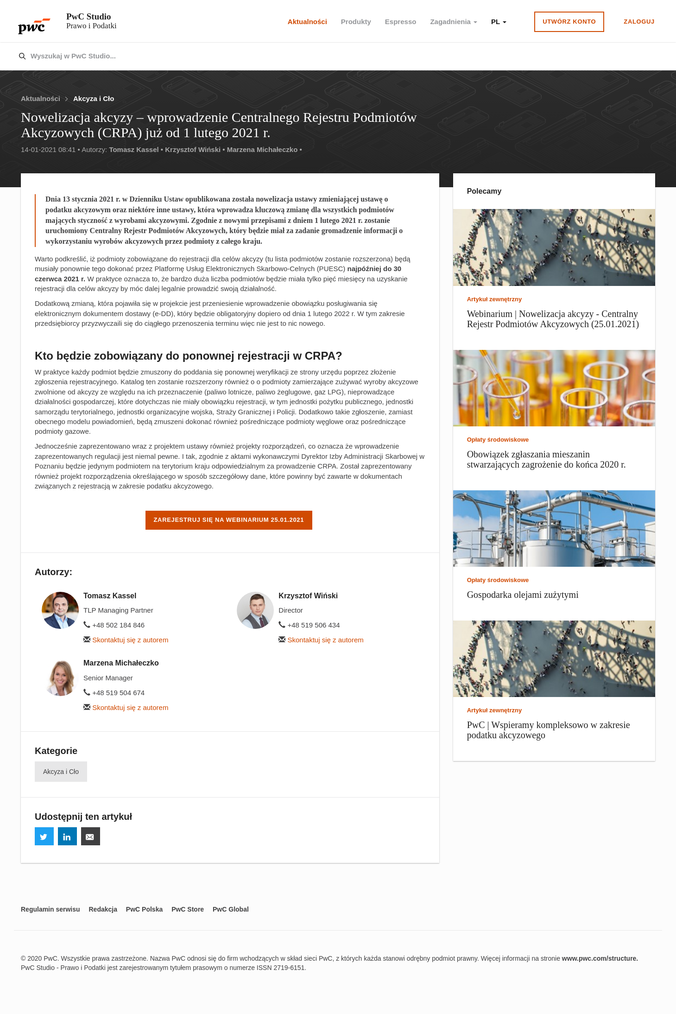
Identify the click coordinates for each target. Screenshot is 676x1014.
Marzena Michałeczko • (264, 149)
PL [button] (498, 21)
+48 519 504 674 (114, 693)
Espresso (401, 21)
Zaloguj (639, 21)
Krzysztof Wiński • (195, 149)
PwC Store (187, 909)
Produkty (356, 21)
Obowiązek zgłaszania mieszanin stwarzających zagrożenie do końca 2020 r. (546, 459)
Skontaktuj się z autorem (125, 640)
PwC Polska (144, 909)
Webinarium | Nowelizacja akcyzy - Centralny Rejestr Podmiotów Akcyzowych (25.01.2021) (553, 319)
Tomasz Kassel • (136, 149)
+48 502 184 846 (114, 625)
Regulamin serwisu (50, 909)
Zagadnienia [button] (453, 21)
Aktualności (307, 21)
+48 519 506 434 (309, 625)
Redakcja (102, 909)
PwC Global (231, 909)
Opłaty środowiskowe (498, 439)
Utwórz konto (569, 21)
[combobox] (318, 56)
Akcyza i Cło (93, 98)
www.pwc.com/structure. (600, 958)
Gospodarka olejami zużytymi (523, 594)
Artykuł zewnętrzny (494, 299)
